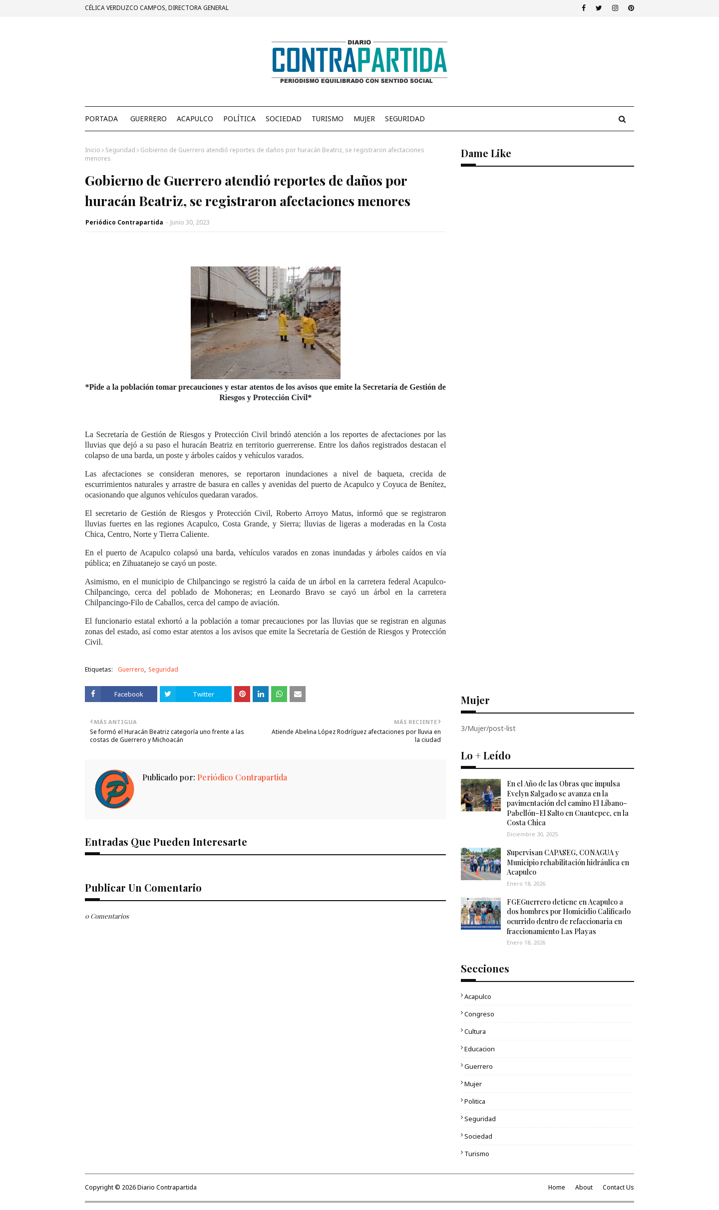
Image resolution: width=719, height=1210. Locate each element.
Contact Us (618, 1187)
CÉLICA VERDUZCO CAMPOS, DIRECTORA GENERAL (157, 7)
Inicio (92, 150)
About (584, 1187)
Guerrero (131, 669)
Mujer (473, 1083)
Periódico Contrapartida (124, 222)
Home (556, 1187)
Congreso (479, 1013)
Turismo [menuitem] (328, 118)
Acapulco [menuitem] (195, 118)
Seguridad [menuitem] (405, 118)
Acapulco (477, 996)
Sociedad (478, 1136)
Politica (474, 1101)
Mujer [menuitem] (364, 118)
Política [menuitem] (239, 118)
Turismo (476, 1153)
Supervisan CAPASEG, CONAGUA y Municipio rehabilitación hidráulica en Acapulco (568, 862)
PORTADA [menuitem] (101, 118)
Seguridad (120, 150)
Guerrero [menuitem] (148, 118)
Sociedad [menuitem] (284, 118)
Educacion (479, 1048)
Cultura (475, 1031)
